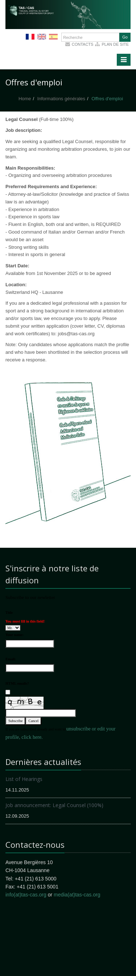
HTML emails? (17, 683)
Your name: (14, 635)
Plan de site (115, 44)
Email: (10, 659)
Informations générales (61, 98)
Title (9, 613)
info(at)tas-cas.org (25, 895)
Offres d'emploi (107, 98)
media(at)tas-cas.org (77, 895)
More (68, 25)
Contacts (83, 44)
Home (24, 98)
